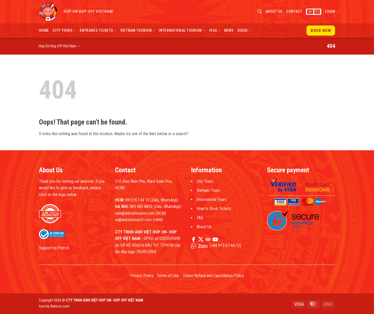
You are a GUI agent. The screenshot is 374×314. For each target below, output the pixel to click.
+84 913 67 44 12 (225, 245)
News (229, 30)
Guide (244, 30)
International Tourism (182, 30)
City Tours (64, 30)
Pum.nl (63, 247)
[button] (260, 11)
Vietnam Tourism (137, 30)
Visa (215, 30)
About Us (273, 11)
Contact (294, 11)
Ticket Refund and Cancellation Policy (213, 275)
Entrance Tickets (98, 30)
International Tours (211, 199)
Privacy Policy (141, 275)
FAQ (200, 217)
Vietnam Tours (208, 190)
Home (44, 30)
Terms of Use (168, 275)
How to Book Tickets (214, 208)
